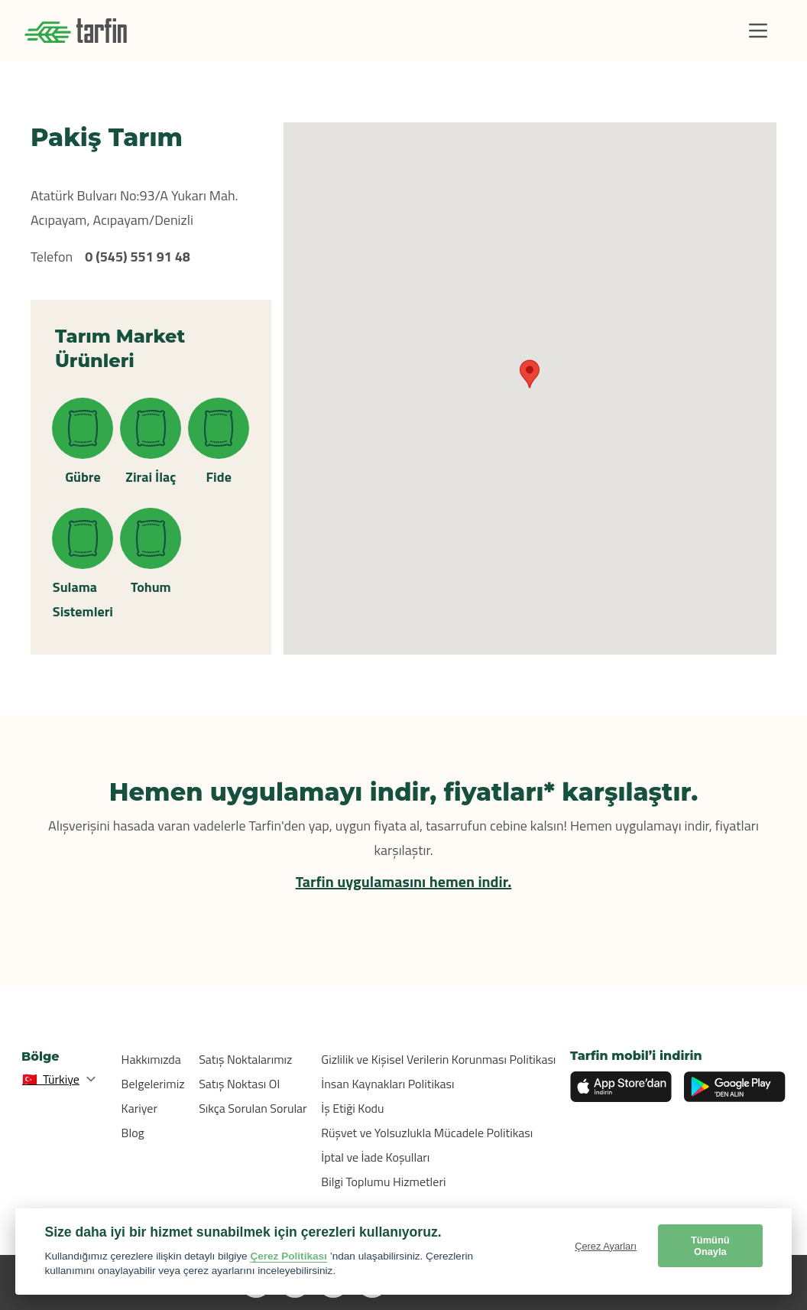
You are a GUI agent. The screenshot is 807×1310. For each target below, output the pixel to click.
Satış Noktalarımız (245, 1059)
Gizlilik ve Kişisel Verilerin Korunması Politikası (438, 1059)
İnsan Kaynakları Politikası (387, 1083)
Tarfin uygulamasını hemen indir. (404, 881)
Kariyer (139, 1108)
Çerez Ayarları (606, 1246)
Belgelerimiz (153, 1083)
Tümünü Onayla (710, 1245)
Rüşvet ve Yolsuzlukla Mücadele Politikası (427, 1132)
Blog (133, 1132)
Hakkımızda (151, 1059)
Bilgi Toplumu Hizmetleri (383, 1181)
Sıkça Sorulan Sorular (253, 1108)
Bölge (40, 1056)
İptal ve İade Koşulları (375, 1157)
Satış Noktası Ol (239, 1083)
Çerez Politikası (288, 1256)
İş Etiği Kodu (352, 1108)
